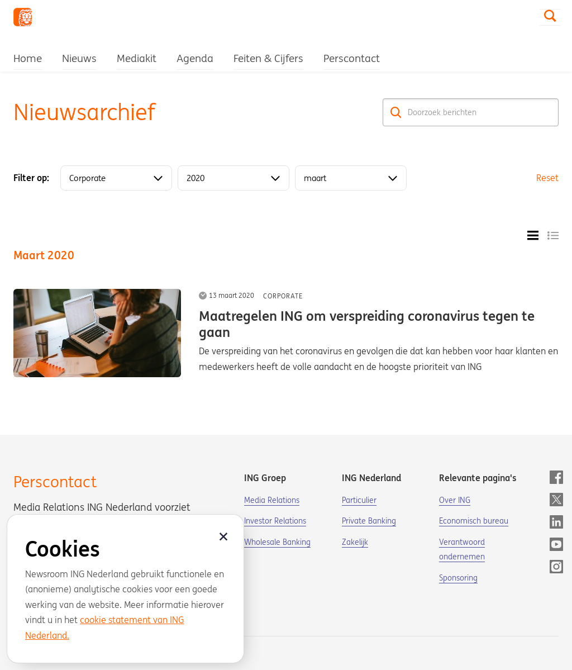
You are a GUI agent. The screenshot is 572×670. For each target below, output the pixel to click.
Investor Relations (275, 521)
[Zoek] (396, 112)
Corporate (283, 296)
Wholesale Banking (277, 542)
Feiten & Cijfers (268, 58)
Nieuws (79, 58)
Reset (547, 177)
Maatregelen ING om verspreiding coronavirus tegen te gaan (367, 324)
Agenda (195, 58)
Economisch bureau (473, 521)
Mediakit (136, 58)
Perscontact (351, 58)
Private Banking (369, 521)
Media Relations (271, 500)
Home (27, 58)
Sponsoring (458, 578)
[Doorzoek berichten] (471, 112)
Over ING (454, 500)
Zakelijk (355, 542)
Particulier (359, 500)
